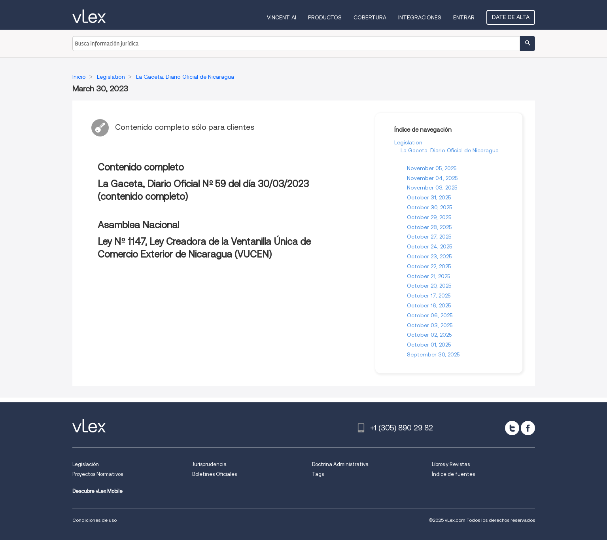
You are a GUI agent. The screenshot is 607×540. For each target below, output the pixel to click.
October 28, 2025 (429, 227)
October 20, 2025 (429, 285)
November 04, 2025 (432, 178)
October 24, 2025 (429, 246)
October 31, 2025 (429, 197)
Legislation (408, 142)
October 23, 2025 (429, 256)
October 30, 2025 (429, 207)
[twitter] (512, 428)
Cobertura (370, 17)
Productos (325, 17)
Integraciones (419, 17)
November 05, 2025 (431, 168)
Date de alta (510, 17)
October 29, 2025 (429, 217)
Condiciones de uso (94, 520)
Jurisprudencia (209, 464)
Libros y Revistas (451, 464)
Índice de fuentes (453, 474)
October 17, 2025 (428, 295)
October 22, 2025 (429, 266)
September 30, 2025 (433, 354)
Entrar (464, 17)
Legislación (85, 464)
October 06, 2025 (429, 315)
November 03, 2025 (432, 187)
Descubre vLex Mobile (97, 491)
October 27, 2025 (429, 236)
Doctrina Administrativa (340, 464)
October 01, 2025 (429, 344)
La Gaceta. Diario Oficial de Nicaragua (450, 150)
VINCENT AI (281, 17)
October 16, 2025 (429, 305)
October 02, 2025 (429, 335)
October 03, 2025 (429, 325)
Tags (318, 474)
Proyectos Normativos (97, 474)
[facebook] (528, 428)
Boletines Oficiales (214, 474)
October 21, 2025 (428, 276)
